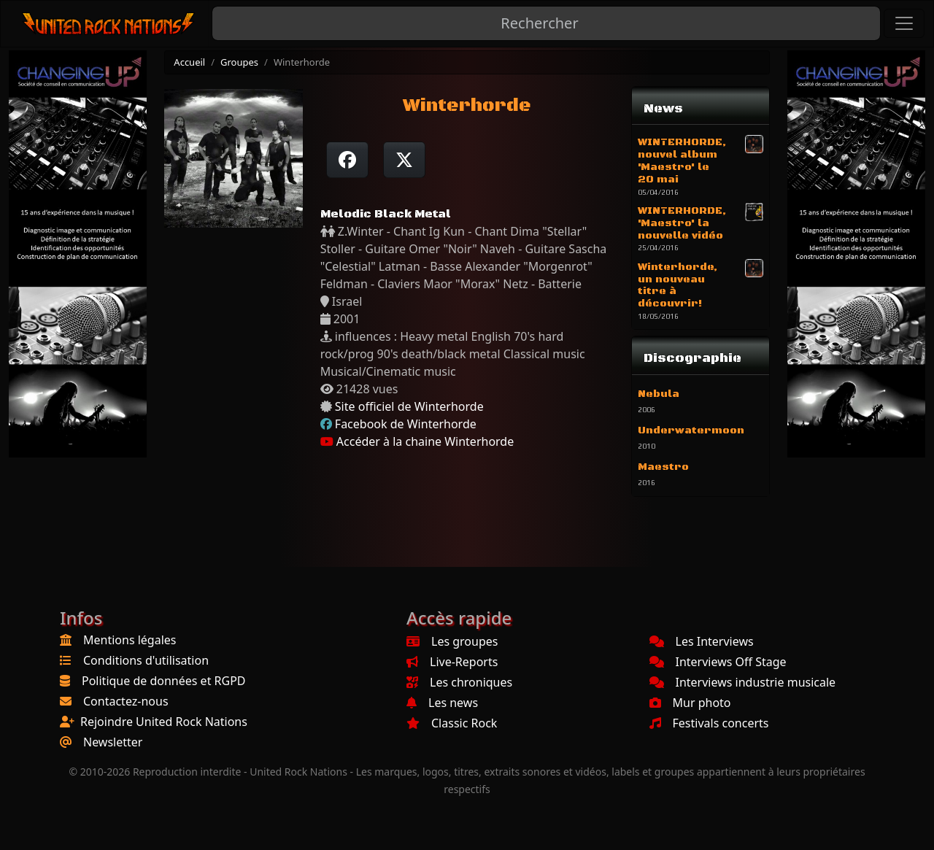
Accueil (189, 62)
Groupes (239, 62)
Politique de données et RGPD (164, 681)
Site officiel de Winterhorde (409, 406)
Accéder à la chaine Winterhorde (417, 441)
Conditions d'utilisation (146, 660)
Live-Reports (452, 662)
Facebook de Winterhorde (405, 424)
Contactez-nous (126, 701)
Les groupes (452, 641)
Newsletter (112, 742)
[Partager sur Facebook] (347, 160)
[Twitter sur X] (404, 160)
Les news (442, 703)
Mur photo (690, 703)
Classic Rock (451, 723)
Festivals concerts (709, 723)
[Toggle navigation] (904, 23)
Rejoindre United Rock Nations (163, 722)
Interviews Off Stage (718, 662)
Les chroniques (459, 682)
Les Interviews (701, 641)
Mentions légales (130, 640)
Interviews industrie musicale (742, 682)
